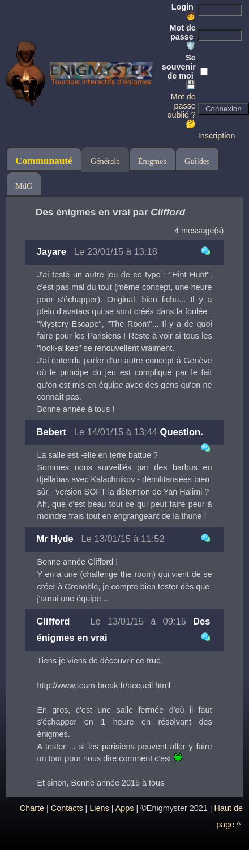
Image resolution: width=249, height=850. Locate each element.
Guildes (197, 161)
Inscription (216, 135)
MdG (23, 185)
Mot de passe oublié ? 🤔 (181, 110)
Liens (99, 808)
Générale (105, 161)
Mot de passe (182, 36)
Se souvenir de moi (179, 71)
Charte (32, 808)
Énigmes (152, 161)
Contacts (67, 808)
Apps (124, 808)
